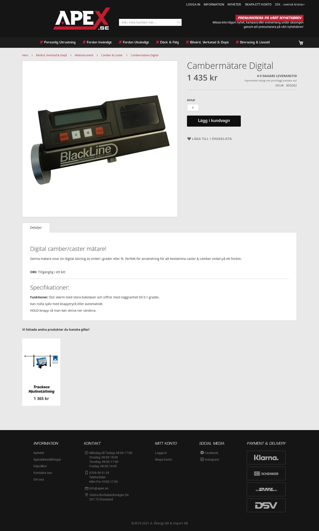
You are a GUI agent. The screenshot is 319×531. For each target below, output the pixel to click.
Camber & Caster (112, 55)
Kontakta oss (42, 473)
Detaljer (36, 227)
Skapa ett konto (258, 4)
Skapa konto (163, 459)
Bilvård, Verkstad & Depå (51, 55)
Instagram (212, 459)
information (214, 4)
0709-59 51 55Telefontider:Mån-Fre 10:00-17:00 (103, 477)
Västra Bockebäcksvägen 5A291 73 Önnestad (109, 497)
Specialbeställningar (47, 459)
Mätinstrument (84, 55)
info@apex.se (98, 488)
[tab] (36, 227)
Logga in (193, 4)
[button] (290, 4)
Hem (25, 55)
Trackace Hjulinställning (41, 389)
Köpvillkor (40, 466)
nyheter (234, 4)
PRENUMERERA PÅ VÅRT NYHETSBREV (269, 18)
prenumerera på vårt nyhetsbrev (281, 27)
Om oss (38, 479)
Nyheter (38, 453)
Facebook (211, 453)
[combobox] (150, 22)
